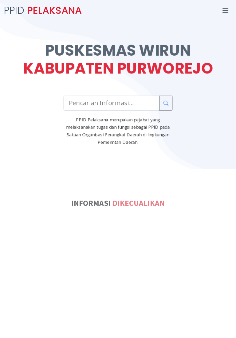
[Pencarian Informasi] (111, 103)
